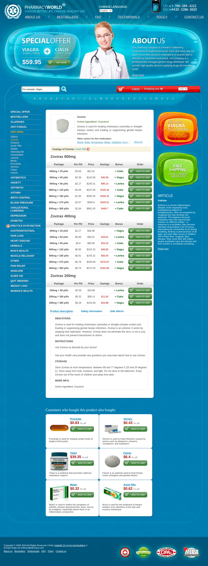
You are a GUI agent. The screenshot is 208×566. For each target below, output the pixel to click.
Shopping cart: (147, 88)
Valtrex (14, 136)
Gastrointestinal (23, 230)
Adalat (14, 148)
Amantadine (17, 154)
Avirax (107, 142)
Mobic (14, 160)
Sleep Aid (17, 276)
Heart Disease (20, 240)
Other (15, 261)
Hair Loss (17, 235)
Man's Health (19, 251)
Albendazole (17, 151)
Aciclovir (15, 142)
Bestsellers (67, 16)
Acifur (87, 142)
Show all (138, 142)
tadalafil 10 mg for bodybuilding (70, 545)
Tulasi (14, 169)
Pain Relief (18, 266)
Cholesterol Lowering (20, 209)
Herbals (16, 245)
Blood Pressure (22, 202)
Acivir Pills (16, 145)
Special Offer (20, 112)
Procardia (16, 163)
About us (32, 16)
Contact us (194, 16)
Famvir (14, 172)
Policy (161, 16)
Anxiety (16, 182)
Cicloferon (117, 142)
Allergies (17, 122)
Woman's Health (22, 291)
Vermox (15, 166)
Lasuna (14, 157)
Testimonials (129, 16)
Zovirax (14, 139)
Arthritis (17, 187)
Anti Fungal (19, 127)
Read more (138, 75)
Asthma (16, 192)
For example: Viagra (40, 89)
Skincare (17, 271)
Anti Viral (17, 132)
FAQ (98, 16)
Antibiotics (18, 177)
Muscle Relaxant (22, 256)
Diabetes (17, 220)
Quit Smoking (19, 281)
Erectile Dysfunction (26, 226)
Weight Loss (19, 286)
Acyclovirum (97, 142)
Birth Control (20, 197)
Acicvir (80, 142)
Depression (18, 215)
